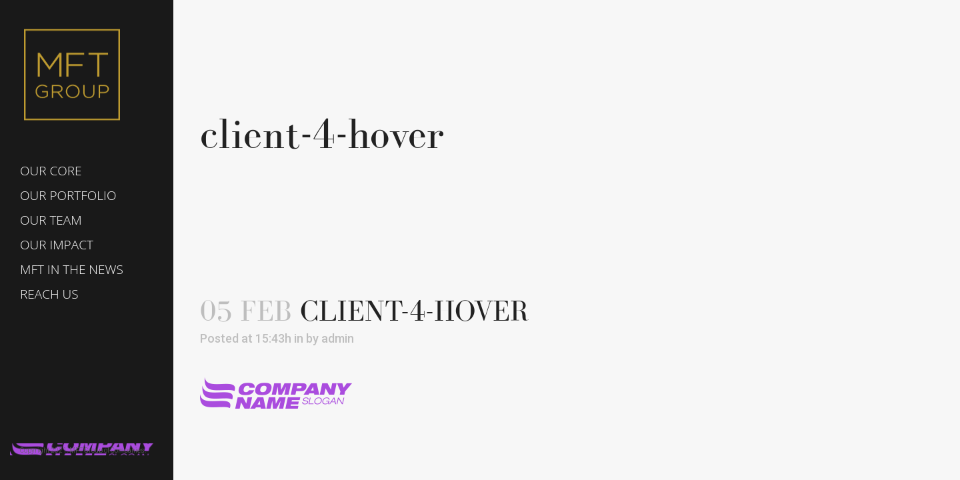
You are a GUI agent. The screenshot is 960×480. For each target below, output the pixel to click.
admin (337, 338)
